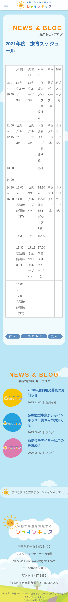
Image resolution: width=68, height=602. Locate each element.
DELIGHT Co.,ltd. (41, 600)
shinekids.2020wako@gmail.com (34, 561)
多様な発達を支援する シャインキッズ (36, 492)
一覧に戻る (34, 336)
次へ (55, 336)
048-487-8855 (37, 568)
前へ (13, 336)
